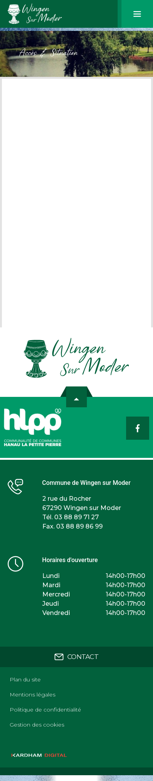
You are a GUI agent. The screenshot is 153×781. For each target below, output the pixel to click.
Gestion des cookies (37, 724)
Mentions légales (32, 694)
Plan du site (25, 679)
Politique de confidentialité (45, 709)
